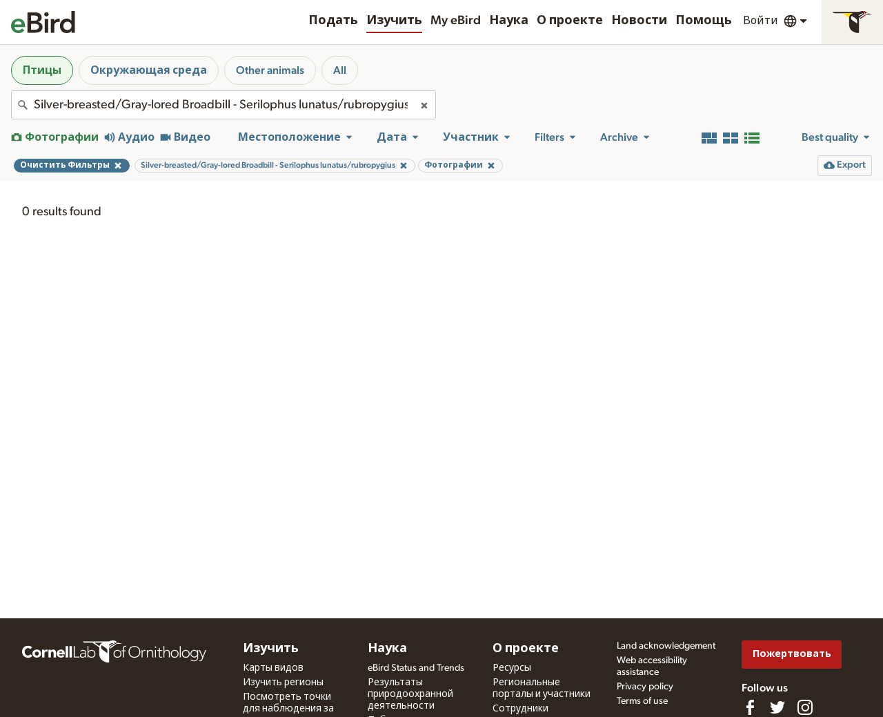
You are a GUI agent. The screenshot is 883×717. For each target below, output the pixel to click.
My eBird (455, 20)
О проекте (570, 20)
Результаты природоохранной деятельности (410, 694)
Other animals (270, 70)
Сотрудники (520, 709)
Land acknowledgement (666, 646)
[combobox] (223, 105)
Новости (639, 20)
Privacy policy (645, 686)
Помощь (703, 20)
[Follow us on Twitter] (777, 707)
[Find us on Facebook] (750, 707)
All (339, 70)
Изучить (394, 20)
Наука (508, 20)
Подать (333, 20)
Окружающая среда (148, 70)
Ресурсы (512, 668)
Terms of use (642, 701)
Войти (760, 20)
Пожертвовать (792, 654)
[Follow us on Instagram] (805, 707)
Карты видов (273, 668)
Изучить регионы (283, 682)
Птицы (42, 70)
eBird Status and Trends (416, 668)
